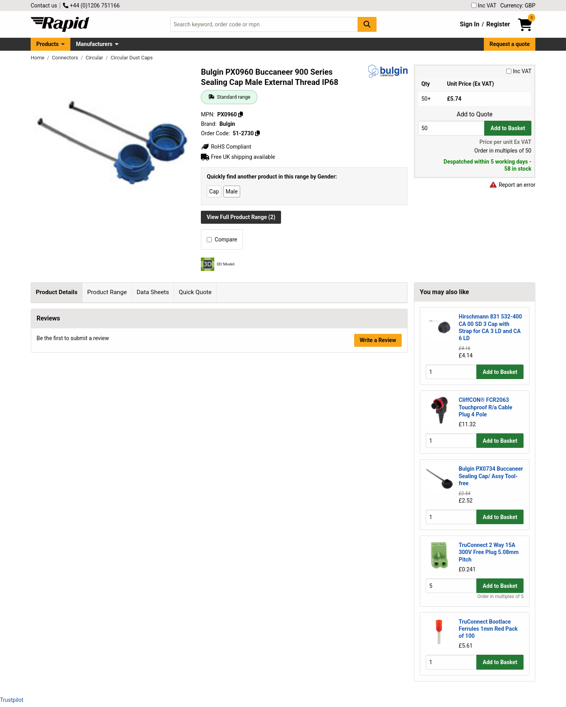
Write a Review (378, 458)
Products (47, 44)
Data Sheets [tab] (152, 292)
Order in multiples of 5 (500, 596)
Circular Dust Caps (131, 58)
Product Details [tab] (56, 292)
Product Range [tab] (107, 292)
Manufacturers (94, 44)
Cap (214, 191)
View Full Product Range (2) (241, 217)
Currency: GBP (517, 5)
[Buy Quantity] (451, 128)
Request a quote (510, 44)
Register (498, 24)
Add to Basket (508, 128)
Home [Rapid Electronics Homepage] (38, 58)
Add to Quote (474, 114)
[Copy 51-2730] (257, 133)
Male (232, 191)
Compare (222, 239)
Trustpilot (11, 700)
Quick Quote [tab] (195, 292)
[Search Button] (367, 24)
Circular (95, 58)
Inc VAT (483, 5)
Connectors (65, 58)
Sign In (470, 24)
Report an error (512, 185)
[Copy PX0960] (240, 114)
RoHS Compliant (226, 147)
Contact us (44, 5)
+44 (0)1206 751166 (91, 5)
